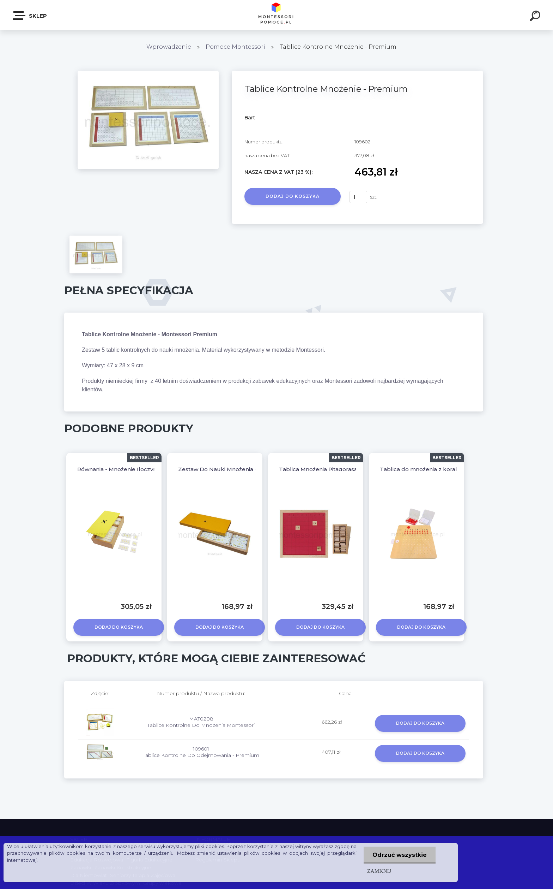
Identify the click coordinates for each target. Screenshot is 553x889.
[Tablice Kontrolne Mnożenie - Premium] (148, 73)
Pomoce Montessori (235, 46)
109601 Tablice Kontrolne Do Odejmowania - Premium (201, 752)
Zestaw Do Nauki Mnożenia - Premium (231, 469)
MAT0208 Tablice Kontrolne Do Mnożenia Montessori (201, 722)
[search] (536, 17)
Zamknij (379, 870)
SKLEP (30, 15)
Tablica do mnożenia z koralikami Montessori (442, 469)
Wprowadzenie (168, 46)
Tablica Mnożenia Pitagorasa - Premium (333, 469)
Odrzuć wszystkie (399, 855)
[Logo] (277, 15)
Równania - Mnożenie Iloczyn (117, 469)
